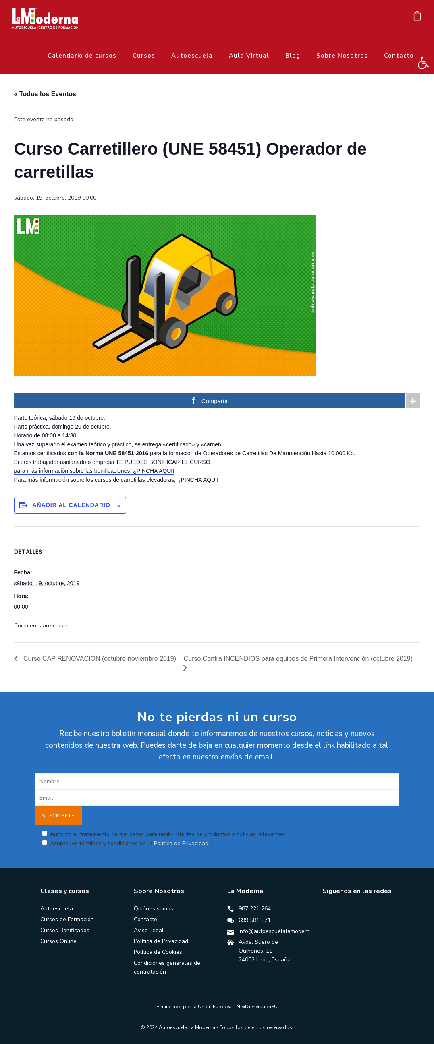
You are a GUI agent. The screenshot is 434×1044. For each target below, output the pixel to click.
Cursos (144, 56)
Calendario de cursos (82, 56)
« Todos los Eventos (45, 94)
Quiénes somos (153, 908)
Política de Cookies (158, 952)
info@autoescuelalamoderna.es (279, 931)
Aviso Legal (149, 930)
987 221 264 (255, 908)
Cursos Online (58, 941)
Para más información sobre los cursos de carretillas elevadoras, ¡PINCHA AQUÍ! (116, 480)
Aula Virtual (249, 56)
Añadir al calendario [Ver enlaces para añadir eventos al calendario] (71, 505)
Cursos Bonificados (64, 930)
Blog (292, 56)
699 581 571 (255, 920)
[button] (423, 62)
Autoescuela (192, 56)
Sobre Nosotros (342, 56)
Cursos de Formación (67, 919)
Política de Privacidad (181, 843)
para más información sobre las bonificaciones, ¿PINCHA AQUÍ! (94, 471)
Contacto (399, 56)
